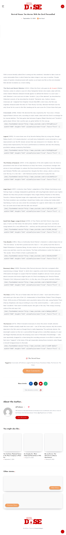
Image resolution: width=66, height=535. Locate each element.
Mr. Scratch (53, 88)
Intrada (39, 413)
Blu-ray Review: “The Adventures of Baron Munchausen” (51, 458)
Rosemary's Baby (45, 365)
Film (29, 361)
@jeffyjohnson (47, 415)
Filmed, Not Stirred (27, 415)
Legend (28, 365)
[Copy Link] (33, 393)
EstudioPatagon (38, 530)
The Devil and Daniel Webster (13, 88)
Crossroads (7, 115)
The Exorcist (54, 365)
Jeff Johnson (22, 365)
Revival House (36, 361)
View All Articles (21, 420)
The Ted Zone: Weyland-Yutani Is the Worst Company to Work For (12, 458)
